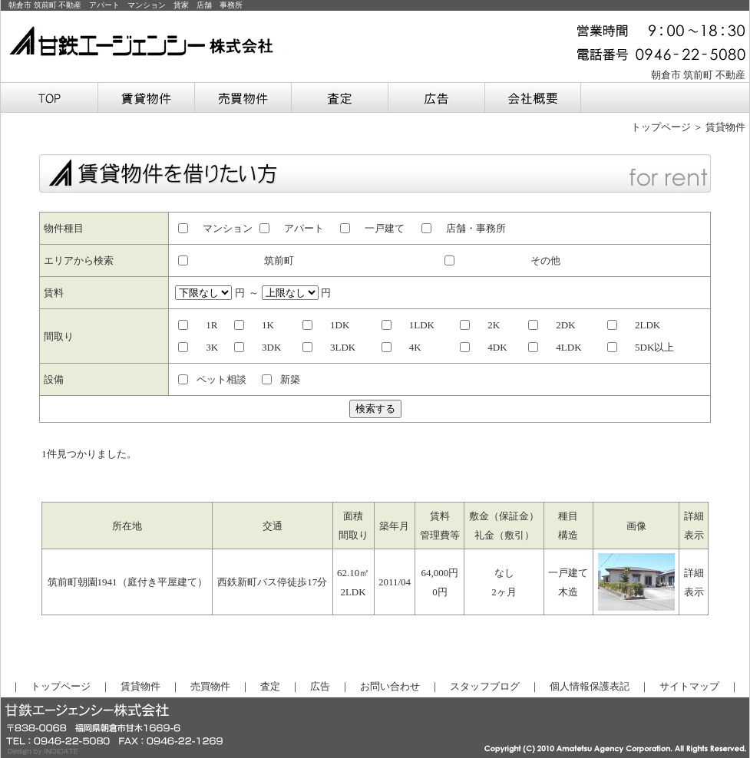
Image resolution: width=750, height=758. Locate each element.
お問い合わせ (390, 686)
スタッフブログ (485, 686)
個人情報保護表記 (589, 686)
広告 (320, 686)
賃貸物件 (140, 686)
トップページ (661, 127)
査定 (270, 686)
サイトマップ (689, 686)
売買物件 (210, 686)
